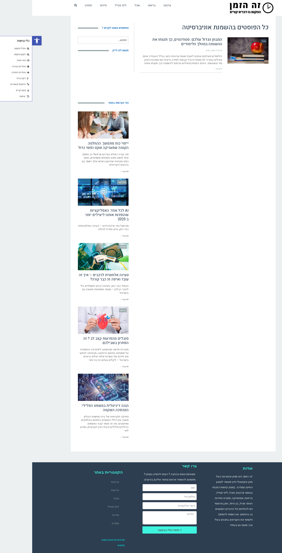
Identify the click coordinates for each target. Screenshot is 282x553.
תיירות (83, 515)
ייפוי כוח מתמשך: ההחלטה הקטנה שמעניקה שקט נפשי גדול (71, 145)
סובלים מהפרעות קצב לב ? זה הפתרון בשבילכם (73, 340)
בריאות (83, 490)
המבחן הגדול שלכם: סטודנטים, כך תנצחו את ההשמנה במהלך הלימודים (155, 42)
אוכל (84, 498)
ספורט (83, 523)
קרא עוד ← (185, 69)
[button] (4, 40)
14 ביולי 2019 (184, 50)
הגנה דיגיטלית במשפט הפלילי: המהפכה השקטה (72, 408)
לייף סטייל (81, 506)
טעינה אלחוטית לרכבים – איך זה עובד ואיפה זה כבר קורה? (71, 277)
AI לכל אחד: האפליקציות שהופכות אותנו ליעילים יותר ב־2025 (74, 215)
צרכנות (83, 482)
